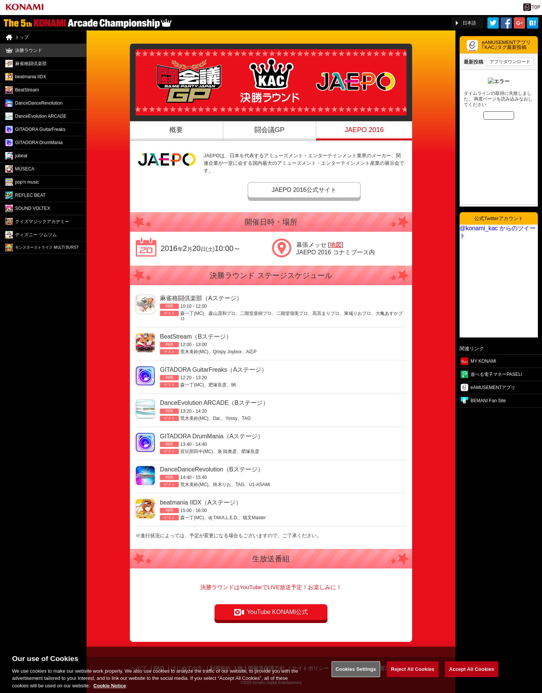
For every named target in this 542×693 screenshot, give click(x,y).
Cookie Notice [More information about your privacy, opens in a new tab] (109, 689)
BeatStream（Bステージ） (196, 336)
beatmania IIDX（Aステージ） (201, 502)
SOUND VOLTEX (32, 208)
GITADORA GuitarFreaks (40, 129)
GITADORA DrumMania (38, 142)
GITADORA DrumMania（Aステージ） (211, 436)
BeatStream (27, 90)
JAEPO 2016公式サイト (304, 190)
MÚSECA (24, 169)
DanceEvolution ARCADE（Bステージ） (214, 403)
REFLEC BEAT (30, 195)
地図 (336, 245)
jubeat (21, 155)
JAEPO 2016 (364, 130)
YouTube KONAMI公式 (277, 612)
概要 (176, 130)
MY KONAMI (483, 361)
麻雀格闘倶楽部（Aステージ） (201, 298)
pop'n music (27, 182)
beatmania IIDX (30, 76)
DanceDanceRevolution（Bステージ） (211, 469)
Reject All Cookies (412, 673)
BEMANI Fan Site (488, 400)
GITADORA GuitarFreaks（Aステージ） (213, 369)
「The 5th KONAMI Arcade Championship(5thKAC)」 (88, 23)
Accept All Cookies (471, 673)
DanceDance (38, 103)
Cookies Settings (356, 673)
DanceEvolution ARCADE (41, 116)
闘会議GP (269, 130)
